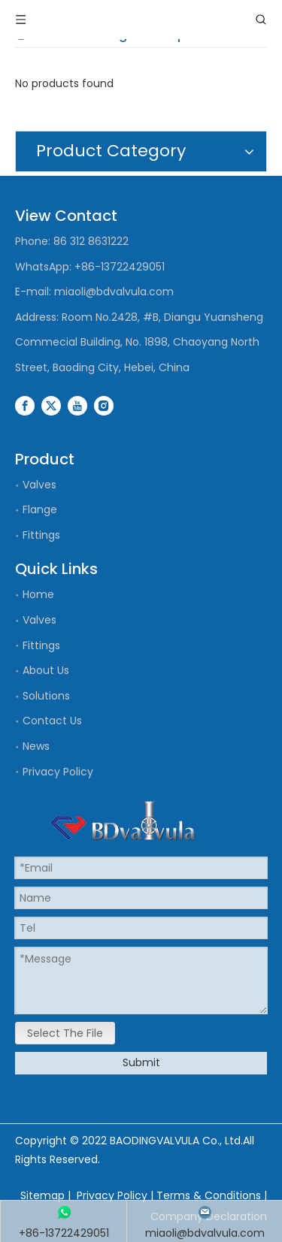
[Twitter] (51, 406)
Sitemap (42, 1195)
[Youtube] (77, 406)
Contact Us (52, 720)
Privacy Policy (58, 771)
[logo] (122, 820)
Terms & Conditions (208, 1195)
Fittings (41, 534)
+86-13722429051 (119, 266)
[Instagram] (104, 406)
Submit (141, 1062)
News (36, 746)
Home (38, 594)
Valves (39, 484)
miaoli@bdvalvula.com (114, 291)
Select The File (65, 1033)
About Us (46, 670)
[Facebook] (25, 406)
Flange (40, 509)
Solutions (46, 695)
